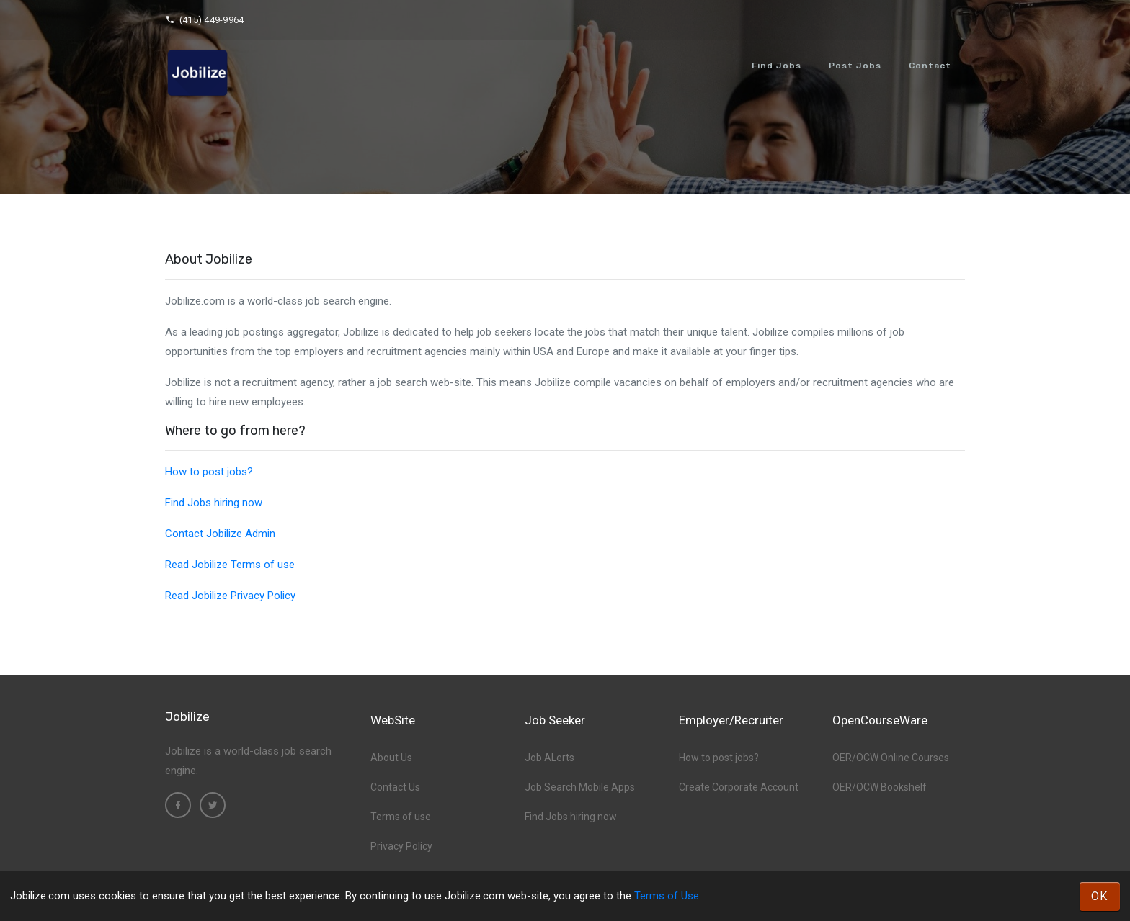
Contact (930, 65)
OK (1099, 896)
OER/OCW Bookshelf (879, 787)
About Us (391, 757)
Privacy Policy (401, 846)
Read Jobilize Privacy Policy (230, 595)
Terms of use (400, 816)
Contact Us (395, 787)
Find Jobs (776, 65)
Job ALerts (549, 757)
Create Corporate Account (738, 787)
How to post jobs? (209, 471)
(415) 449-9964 (204, 19)
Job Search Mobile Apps (580, 787)
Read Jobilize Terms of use (230, 564)
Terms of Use (666, 895)
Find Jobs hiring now (213, 502)
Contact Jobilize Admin (220, 533)
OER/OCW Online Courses (890, 757)
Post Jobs (855, 65)
